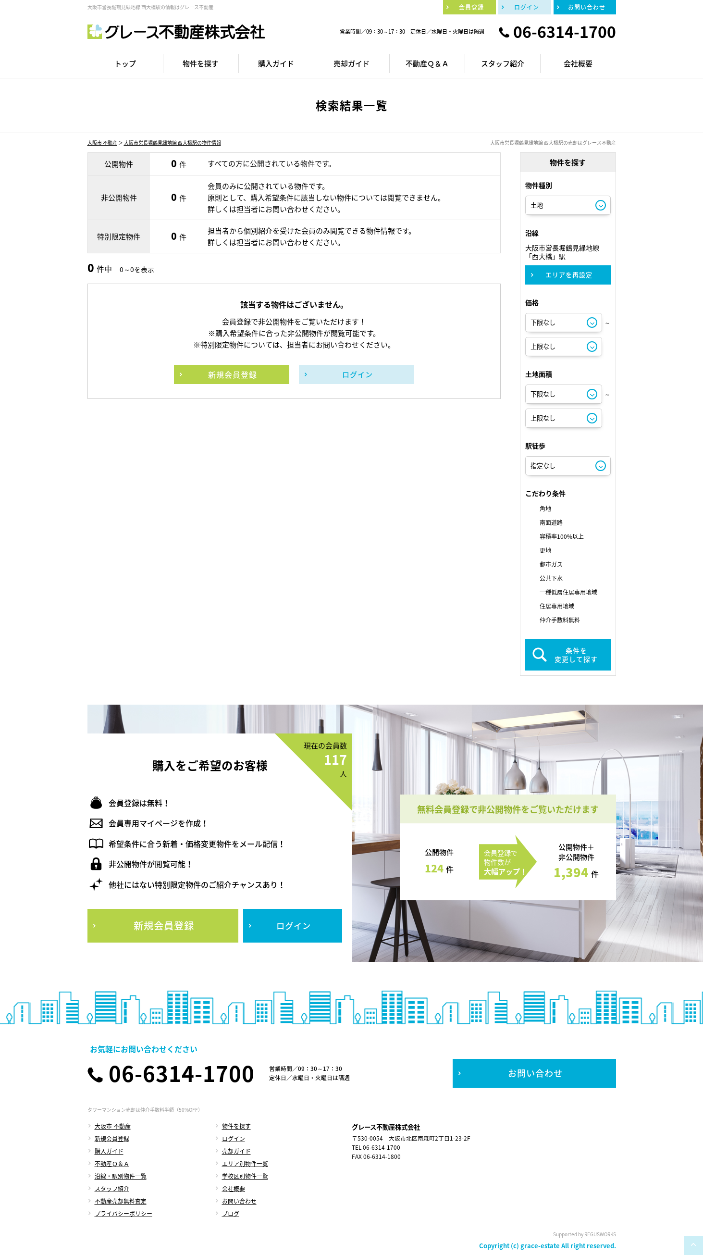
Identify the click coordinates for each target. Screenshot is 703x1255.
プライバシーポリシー (123, 1213)
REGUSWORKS (600, 1234)
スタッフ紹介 (112, 1188)
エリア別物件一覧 (245, 1163)
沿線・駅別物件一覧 (121, 1176)
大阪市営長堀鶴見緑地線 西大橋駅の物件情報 (172, 142)
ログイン (233, 1138)
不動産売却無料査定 (121, 1201)
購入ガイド (109, 1151)
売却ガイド (236, 1151)
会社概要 (233, 1188)
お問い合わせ (239, 1201)
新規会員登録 (112, 1138)
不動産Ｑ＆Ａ (112, 1163)
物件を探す (236, 1126)
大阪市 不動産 (102, 142)
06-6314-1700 (564, 31)
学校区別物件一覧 (245, 1176)
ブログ (230, 1213)
